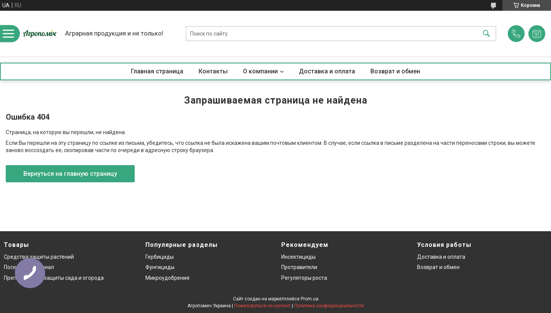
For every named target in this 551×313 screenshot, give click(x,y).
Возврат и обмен (395, 71)
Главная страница (157, 71)
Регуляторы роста (304, 278)
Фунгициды (159, 267)
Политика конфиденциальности (329, 305)
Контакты (213, 71)
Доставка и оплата (327, 71)
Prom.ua (309, 299)
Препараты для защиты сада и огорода (54, 278)
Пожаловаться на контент (262, 305)
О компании (260, 71)
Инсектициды (298, 257)
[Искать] (486, 34)
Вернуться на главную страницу (70, 173)
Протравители (299, 267)
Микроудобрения (167, 278)
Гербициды (159, 257)
